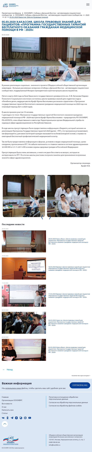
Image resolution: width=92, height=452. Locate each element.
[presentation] (43, 217)
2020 (87, 15)
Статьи (5, 413)
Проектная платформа (11, 13)
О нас (4, 407)
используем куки (13, 388)
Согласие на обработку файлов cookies (65, 406)
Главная (5, 397)
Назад (10, 369)
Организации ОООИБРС (12, 400)
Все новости (7, 403)
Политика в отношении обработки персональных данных (63, 398)
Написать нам (8, 410)
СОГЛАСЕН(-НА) (79, 385)
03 (5, 17)
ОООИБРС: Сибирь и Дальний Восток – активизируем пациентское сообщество (48, 15)
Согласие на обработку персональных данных (68, 402)
